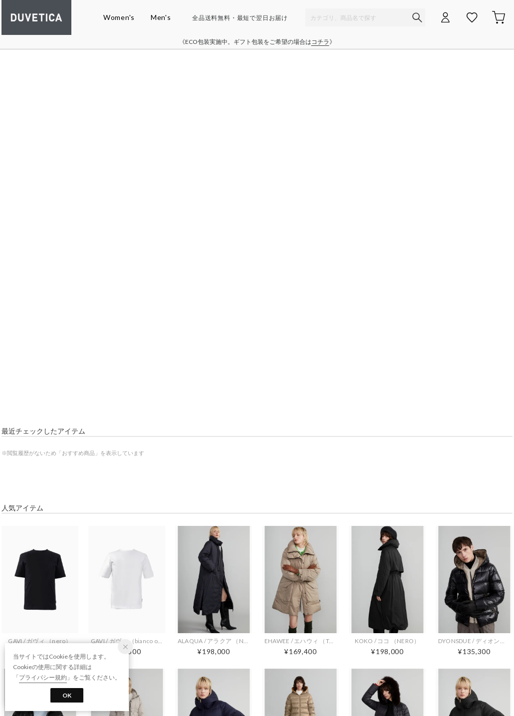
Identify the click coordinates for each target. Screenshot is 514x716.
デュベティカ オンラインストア (36, 17)
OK (66, 695)
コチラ (320, 41)
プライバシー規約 (43, 677)
